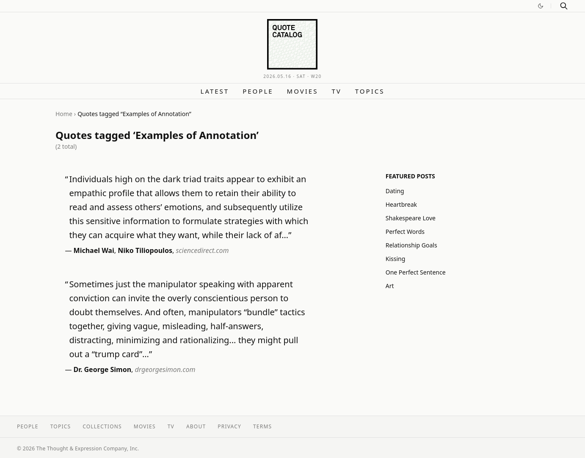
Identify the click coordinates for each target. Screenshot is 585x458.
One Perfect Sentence (416, 272)
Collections (102, 426)
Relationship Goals (411, 245)
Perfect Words (405, 232)
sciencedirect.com (202, 250)
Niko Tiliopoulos (145, 250)
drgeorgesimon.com (165, 369)
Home (63, 114)
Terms (262, 426)
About (196, 426)
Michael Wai (94, 250)
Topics (370, 91)
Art (390, 286)
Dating (395, 191)
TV (336, 91)
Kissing (396, 259)
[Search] (564, 6)
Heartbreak (401, 204)
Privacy (229, 426)
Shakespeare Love (411, 218)
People (258, 91)
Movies (302, 91)
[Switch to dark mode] (540, 6)
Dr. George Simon (103, 369)
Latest (215, 91)
